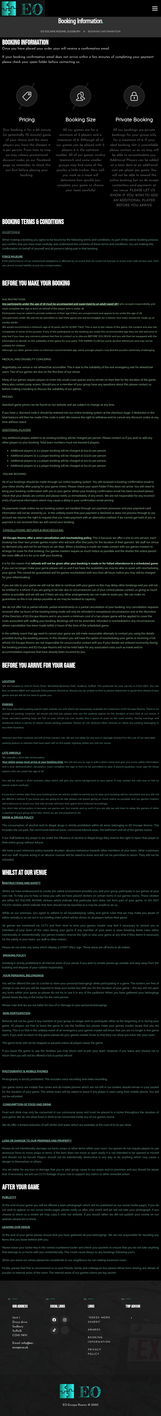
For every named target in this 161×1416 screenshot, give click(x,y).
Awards (94, 1330)
